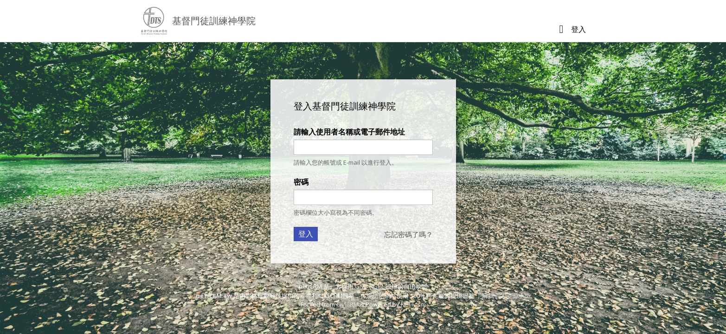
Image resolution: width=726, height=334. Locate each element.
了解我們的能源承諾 (503, 295)
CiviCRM (347, 304)
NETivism (413, 304)
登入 (578, 29)
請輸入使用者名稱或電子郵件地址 (349, 132)
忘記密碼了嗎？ (408, 234)
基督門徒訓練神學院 (214, 20)
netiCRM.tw (214, 295)
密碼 (301, 182)
